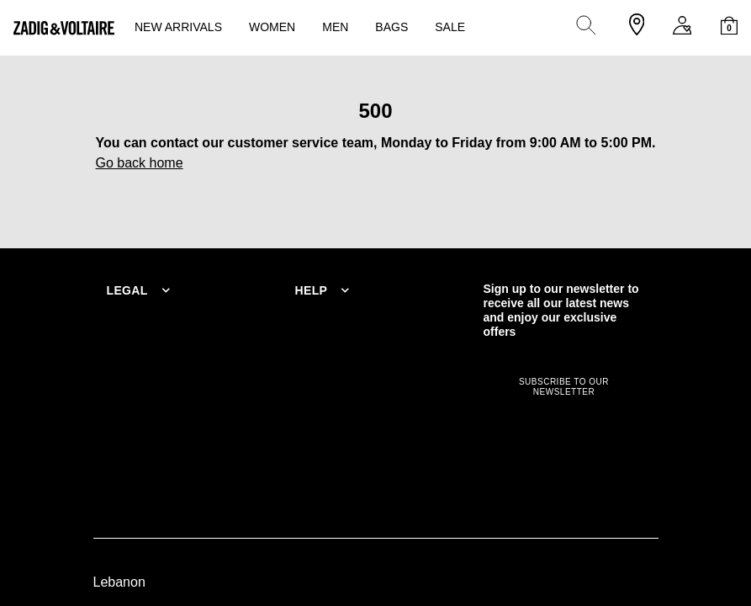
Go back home (139, 163)
